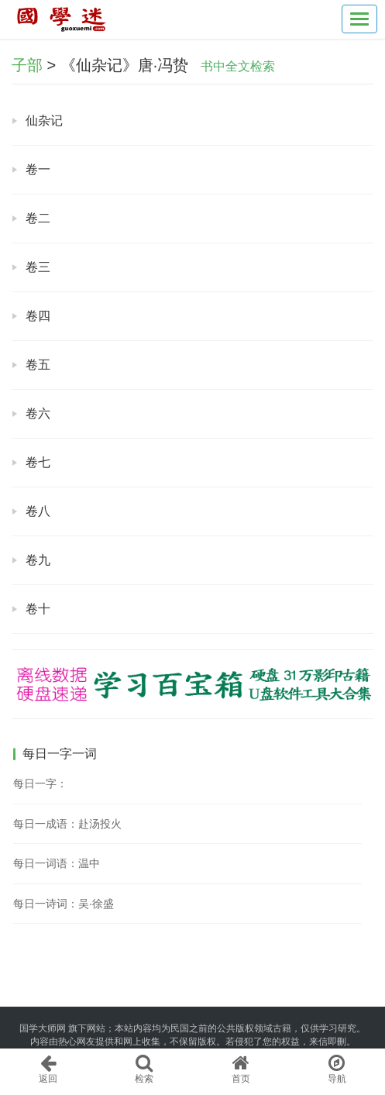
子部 (27, 65)
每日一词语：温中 (56, 863)
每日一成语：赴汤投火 (67, 824)
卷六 (38, 413)
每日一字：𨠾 (40, 783)
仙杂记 (44, 120)
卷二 (38, 218)
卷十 (38, 608)
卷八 (38, 511)
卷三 (38, 267)
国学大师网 (42, 1028)
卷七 (38, 462)
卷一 (38, 169)
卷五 (38, 364)
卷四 (38, 315)
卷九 (38, 559)
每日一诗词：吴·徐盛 (63, 903)
